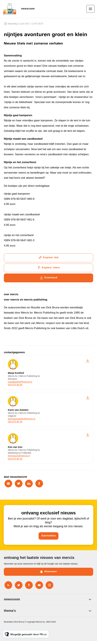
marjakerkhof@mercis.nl (20, 382)
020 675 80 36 (15, 384)
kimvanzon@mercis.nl (19, 455)
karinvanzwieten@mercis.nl (21, 418)
